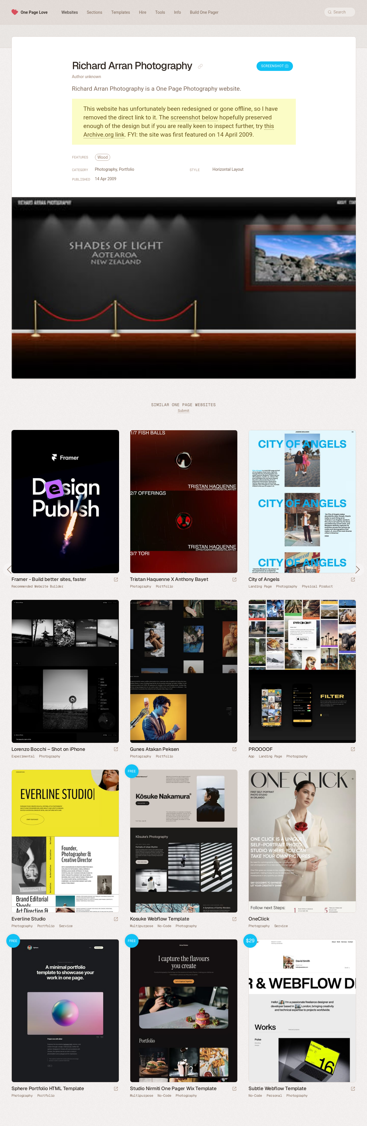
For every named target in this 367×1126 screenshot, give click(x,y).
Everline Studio (28, 919)
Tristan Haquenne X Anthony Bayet (169, 579)
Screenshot (274, 66)
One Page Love (34, 12)
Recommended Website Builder (37, 586)
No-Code (164, 926)
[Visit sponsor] (116, 580)
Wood (103, 157)
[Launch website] (234, 580)
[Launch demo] (234, 919)
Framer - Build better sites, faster (48, 579)
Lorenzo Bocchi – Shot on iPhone (48, 749)
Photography (106, 169)
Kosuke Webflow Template (159, 919)
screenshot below (194, 117)
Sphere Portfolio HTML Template (47, 1088)
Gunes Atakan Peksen (154, 749)
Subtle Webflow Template (277, 1088)
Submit (183, 410)
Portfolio (126, 169)
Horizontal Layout (228, 169)
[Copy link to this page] (200, 66)
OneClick (258, 919)
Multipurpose (141, 926)
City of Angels (263, 579)
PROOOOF (260, 749)
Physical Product (317, 586)
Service (66, 926)
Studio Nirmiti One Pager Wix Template (173, 1088)
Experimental (22, 756)
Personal (274, 1095)
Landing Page (259, 586)
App (251, 756)
